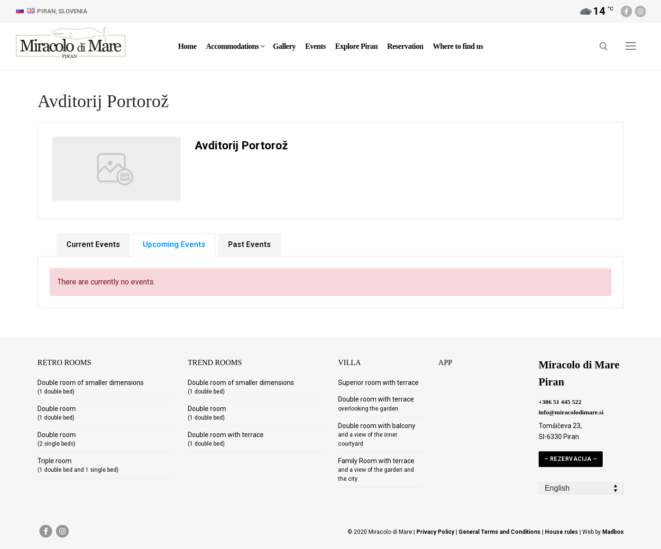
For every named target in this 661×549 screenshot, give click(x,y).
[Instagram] (640, 11)
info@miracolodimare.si (571, 412)
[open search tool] (603, 46)
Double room (56, 413)
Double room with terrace (226, 439)
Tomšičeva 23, (560, 426)
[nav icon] (630, 46)
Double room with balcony (376, 434)
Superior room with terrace (378, 382)
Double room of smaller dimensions (90, 387)
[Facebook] (626, 11)
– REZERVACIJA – (570, 459)
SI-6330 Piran (559, 436)
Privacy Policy (435, 532)
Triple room (78, 465)
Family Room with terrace (376, 469)
